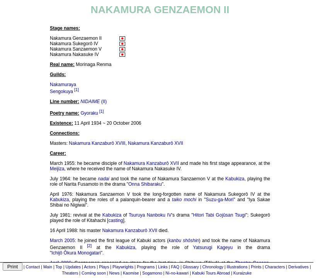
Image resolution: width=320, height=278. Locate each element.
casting (115, 220)
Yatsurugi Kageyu (213, 247)
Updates (73, 266)
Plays (104, 266)
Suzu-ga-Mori (219, 199)
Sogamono (152, 273)
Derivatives (298, 266)
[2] (89, 245)
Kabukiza (234, 178)
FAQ (175, 266)
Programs (146, 266)
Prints (256, 266)
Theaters (70, 273)
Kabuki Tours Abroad (211, 273)
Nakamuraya (63, 84)
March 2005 (62, 240)
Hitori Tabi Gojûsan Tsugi (219, 215)
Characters (275, 266)
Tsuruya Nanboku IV (150, 215)
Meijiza (57, 168)
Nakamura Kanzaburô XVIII (97, 143)
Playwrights (122, 266)
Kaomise (131, 273)
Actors (89, 266)
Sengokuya (61, 91)
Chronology (212, 266)
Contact (33, 266)
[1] (76, 89)
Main (47, 266)
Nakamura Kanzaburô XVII (155, 143)
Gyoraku (89, 113)
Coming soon (94, 273)
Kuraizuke (242, 273)
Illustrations (237, 266)
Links (163, 266)
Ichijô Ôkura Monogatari (75, 253)
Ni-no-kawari (177, 273)
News (114, 273)
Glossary (191, 266)
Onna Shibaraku (145, 184)
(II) (93, 101)
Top (59, 266)
